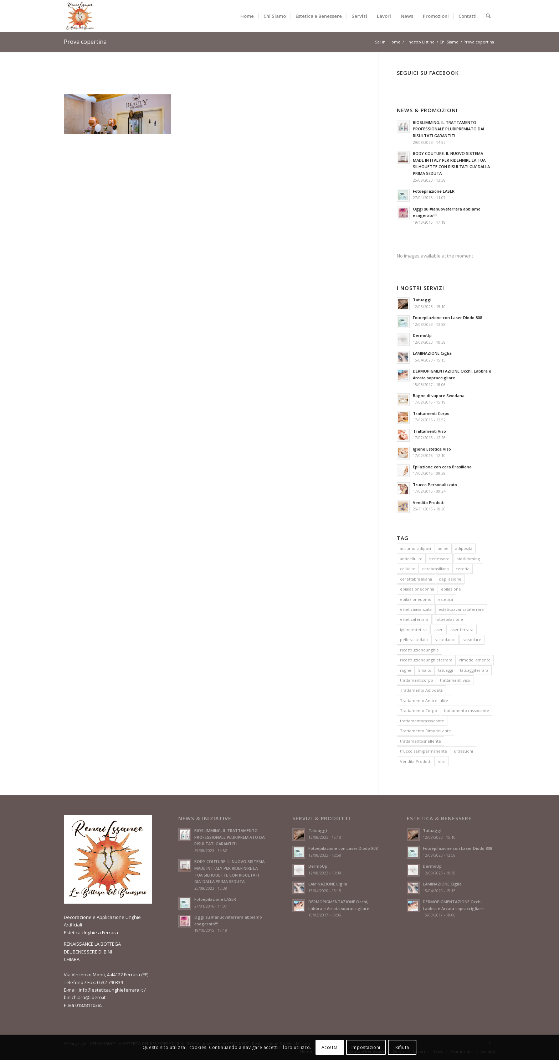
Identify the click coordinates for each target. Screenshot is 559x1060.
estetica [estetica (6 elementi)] (445, 599)
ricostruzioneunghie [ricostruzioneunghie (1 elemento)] (419, 650)
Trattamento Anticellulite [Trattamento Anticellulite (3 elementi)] (424, 700)
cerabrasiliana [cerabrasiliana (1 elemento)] (435, 568)
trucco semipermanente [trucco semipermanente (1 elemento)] (423, 751)
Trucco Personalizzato (435, 484)
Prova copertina (85, 42)
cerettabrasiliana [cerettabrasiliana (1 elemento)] (416, 579)
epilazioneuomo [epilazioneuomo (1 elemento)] (415, 599)
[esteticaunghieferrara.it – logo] (80, 16)
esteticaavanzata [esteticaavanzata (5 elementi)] (416, 609)
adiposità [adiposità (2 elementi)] (463, 548)
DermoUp (422, 335)
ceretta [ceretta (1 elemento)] (463, 568)
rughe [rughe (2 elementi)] (405, 670)
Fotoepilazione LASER (434, 191)
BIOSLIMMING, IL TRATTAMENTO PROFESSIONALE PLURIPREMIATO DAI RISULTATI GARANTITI (448, 129)
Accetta (330, 1047)
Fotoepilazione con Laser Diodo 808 (447, 317)
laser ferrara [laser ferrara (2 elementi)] (461, 629)
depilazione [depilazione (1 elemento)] (450, 579)
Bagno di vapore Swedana (439, 395)
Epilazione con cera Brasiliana (442, 466)
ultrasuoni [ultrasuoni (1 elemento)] (463, 751)
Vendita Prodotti (429, 502)
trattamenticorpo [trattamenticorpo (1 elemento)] (416, 680)
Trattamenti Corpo (431, 413)
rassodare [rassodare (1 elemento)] (471, 639)
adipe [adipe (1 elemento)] (443, 548)
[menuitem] (247, 16)
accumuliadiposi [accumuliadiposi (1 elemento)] (415, 548)
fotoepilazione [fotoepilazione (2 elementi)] (449, 619)
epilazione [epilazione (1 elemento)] (451, 589)
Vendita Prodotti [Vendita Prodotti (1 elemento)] (415, 761)
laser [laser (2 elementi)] (438, 629)
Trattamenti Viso (429, 431)
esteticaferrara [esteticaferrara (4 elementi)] (414, 619)
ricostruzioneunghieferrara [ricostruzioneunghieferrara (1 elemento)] (426, 659)
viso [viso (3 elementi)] (442, 761)
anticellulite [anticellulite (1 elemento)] (411, 558)
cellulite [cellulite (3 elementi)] (407, 568)
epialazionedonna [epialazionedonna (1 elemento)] (417, 589)
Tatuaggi (422, 299)
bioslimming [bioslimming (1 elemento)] (468, 558)
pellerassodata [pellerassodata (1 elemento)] (414, 639)
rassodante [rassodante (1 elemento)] (445, 639)
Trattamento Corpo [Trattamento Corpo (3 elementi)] (418, 710)
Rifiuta (402, 1047)
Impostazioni (366, 1047)
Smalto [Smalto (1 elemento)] (424, 670)
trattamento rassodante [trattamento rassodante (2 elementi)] (466, 710)
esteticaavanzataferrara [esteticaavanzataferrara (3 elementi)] (461, 609)
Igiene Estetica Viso (432, 449)
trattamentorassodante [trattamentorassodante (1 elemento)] (422, 720)
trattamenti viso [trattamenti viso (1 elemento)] (455, 680)
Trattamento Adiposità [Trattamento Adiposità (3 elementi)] (421, 690)
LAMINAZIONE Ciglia (432, 353)
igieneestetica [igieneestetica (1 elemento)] (413, 629)
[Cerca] (488, 16)
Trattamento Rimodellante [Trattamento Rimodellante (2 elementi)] (425, 730)
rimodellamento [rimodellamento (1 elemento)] (475, 659)
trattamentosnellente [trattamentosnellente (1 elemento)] (420, 741)
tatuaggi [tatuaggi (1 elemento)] (445, 670)
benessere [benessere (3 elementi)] (439, 558)
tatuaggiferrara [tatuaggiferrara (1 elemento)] (474, 670)
